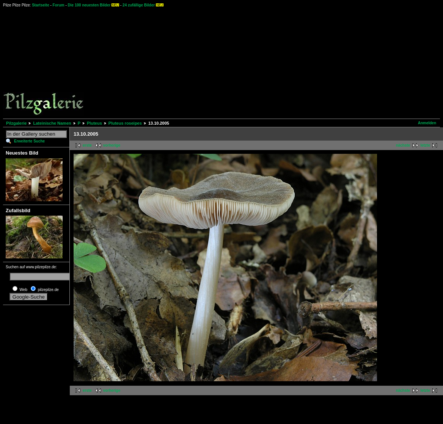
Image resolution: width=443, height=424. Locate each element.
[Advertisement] (254, 62)
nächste (403, 145)
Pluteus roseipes (125, 123)
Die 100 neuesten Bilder (89, 5)
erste (87, 145)
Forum (58, 5)
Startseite (40, 5)
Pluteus (94, 123)
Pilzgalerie (16, 123)
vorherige (112, 145)
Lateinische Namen (52, 123)
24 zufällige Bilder (139, 5)
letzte (425, 145)
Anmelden (427, 123)
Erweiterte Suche (29, 141)
